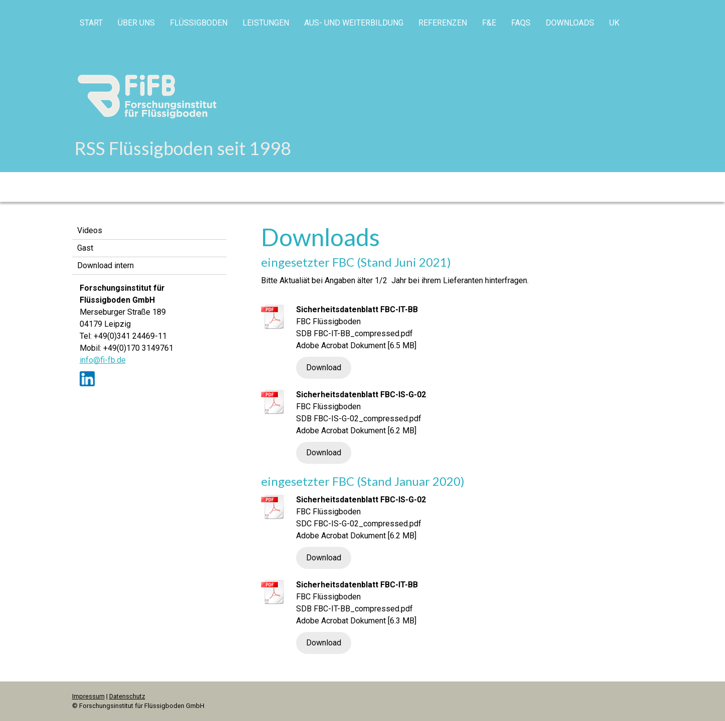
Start (91, 23)
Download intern (105, 265)
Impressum (88, 696)
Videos (89, 230)
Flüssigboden (198, 23)
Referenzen (442, 23)
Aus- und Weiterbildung (353, 23)
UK (614, 23)
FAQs (521, 23)
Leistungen (266, 23)
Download (323, 367)
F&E (489, 23)
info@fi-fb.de (103, 360)
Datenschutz (127, 696)
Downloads (570, 23)
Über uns (136, 23)
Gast (85, 248)
